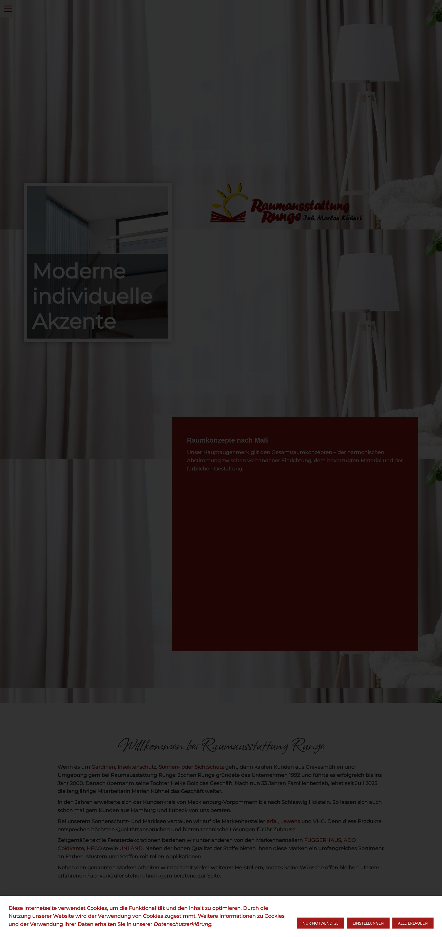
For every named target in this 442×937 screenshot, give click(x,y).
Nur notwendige (320, 923)
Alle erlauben (413, 923)
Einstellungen (368, 923)
